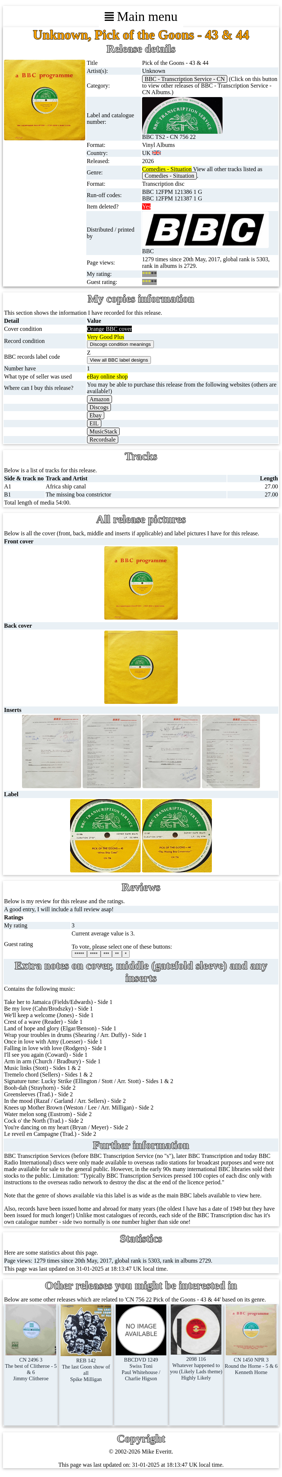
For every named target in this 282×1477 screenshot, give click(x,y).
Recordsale (103, 439)
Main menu (141, 16)
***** (79, 954)
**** (94, 954)
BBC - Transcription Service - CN (185, 79)
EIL (94, 423)
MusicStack (104, 431)
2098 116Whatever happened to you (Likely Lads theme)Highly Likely (196, 1365)
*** (106, 954)
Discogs (99, 407)
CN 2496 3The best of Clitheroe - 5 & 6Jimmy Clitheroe (31, 1366)
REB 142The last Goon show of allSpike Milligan (86, 1366)
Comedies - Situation (169, 176)
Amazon (99, 399)
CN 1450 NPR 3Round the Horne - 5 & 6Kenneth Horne (251, 1363)
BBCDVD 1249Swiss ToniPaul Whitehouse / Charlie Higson (141, 1366)
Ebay (96, 415)
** (117, 954)
